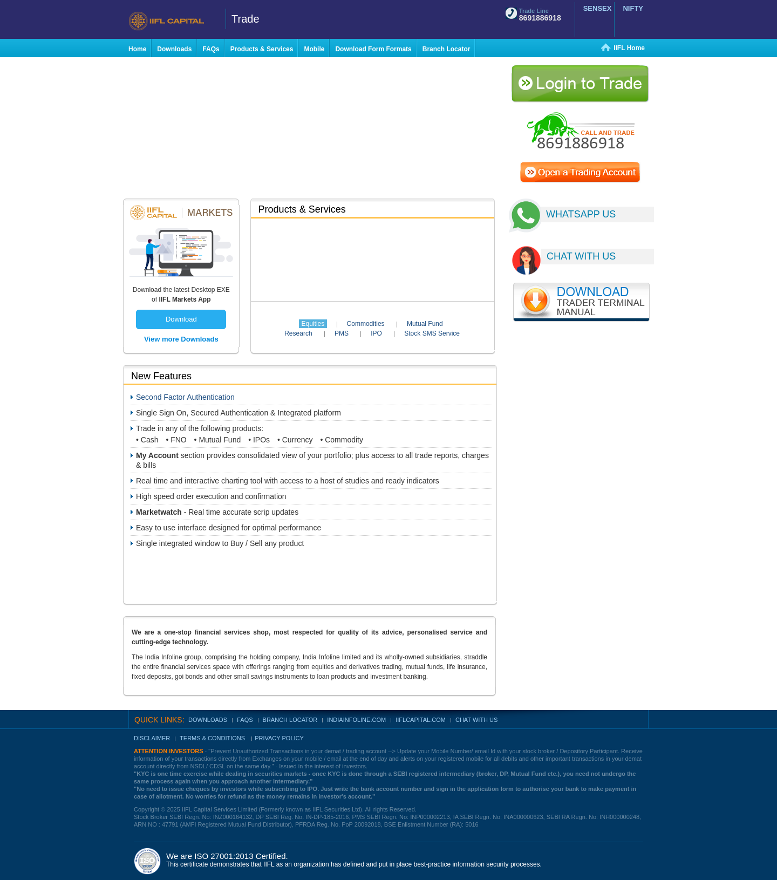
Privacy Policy (279, 738)
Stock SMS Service (432, 333)
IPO (376, 333)
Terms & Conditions (213, 738)
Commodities (366, 324)
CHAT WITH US (581, 256)
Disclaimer (152, 738)
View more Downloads (181, 339)
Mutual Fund (425, 324)
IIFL (172, 21)
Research (298, 333)
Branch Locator (290, 720)
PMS (342, 333)
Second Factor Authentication (185, 397)
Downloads (207, 720)
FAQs (245, 720)
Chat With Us (476, 720)
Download (181, 319)
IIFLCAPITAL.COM (421, 720)
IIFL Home (629, 48)
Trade (245, 19)
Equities (313, 324)
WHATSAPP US (581, 214)
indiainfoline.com (356, 720)
